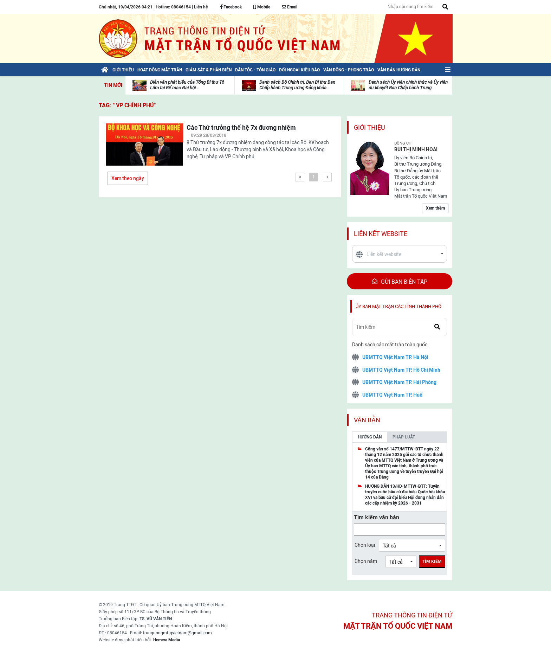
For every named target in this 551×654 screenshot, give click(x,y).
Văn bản (367, 420)
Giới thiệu (369, 127)
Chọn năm (366, 561)
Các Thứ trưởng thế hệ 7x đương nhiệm (241, 127)
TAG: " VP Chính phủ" (127, 105)
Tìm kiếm (432, 561)
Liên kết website (380, 233)
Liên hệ (201, 7)
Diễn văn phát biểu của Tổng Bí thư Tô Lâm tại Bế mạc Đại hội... (187, 84)
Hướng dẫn (370, 437)
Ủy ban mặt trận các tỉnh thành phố (398, 306)
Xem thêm (435, 208)
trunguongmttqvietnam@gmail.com (177, 632)
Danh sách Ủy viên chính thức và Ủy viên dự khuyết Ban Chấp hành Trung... (408, 84)
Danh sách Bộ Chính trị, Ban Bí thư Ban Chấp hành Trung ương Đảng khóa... (297, 84)
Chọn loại (365, 545)
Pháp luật (404, 437)
